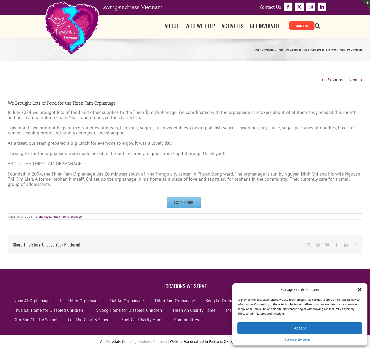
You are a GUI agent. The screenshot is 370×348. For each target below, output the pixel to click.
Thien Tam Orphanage (67, 216)
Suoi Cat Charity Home (142, 319)
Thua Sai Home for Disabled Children (48, 310)
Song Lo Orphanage (224, 300)
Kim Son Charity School (36, 319)
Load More (183, 202)
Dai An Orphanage (127, 300)
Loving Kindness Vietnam (146, 341)
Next (353, 80)
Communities (186, 319)
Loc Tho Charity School (89, 319)
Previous (334, 80)
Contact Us (270, 7)
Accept (300, 328)
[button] (359, 289)
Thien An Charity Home (194, 310)
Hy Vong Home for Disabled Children (128, 310)
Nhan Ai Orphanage (32, 300)
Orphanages (43, 216)
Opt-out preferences (297, 339)
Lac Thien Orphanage (80, 300)
